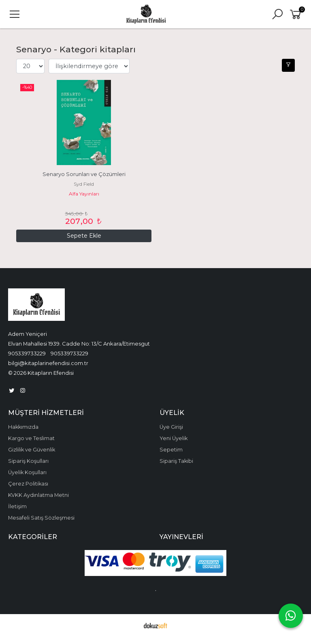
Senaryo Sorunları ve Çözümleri (84, 174)
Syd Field (84, 184)
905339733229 (27, 353)
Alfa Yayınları (84, 194)
